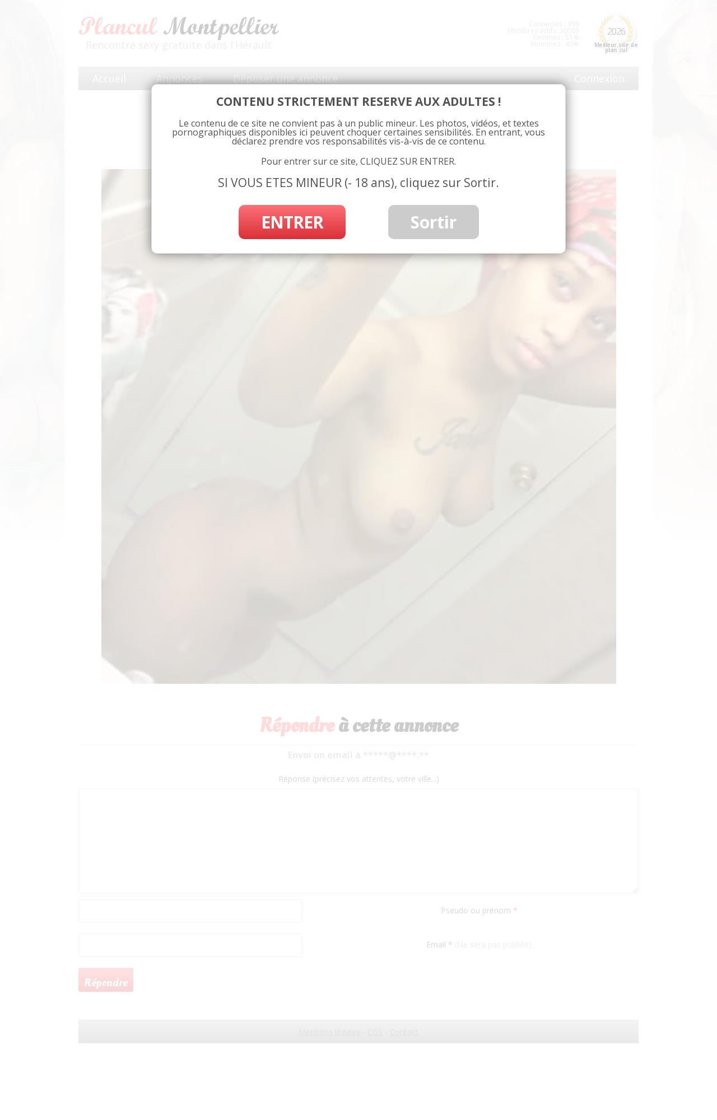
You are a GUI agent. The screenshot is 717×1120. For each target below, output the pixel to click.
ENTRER (292, 222)
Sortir (434, 222)
